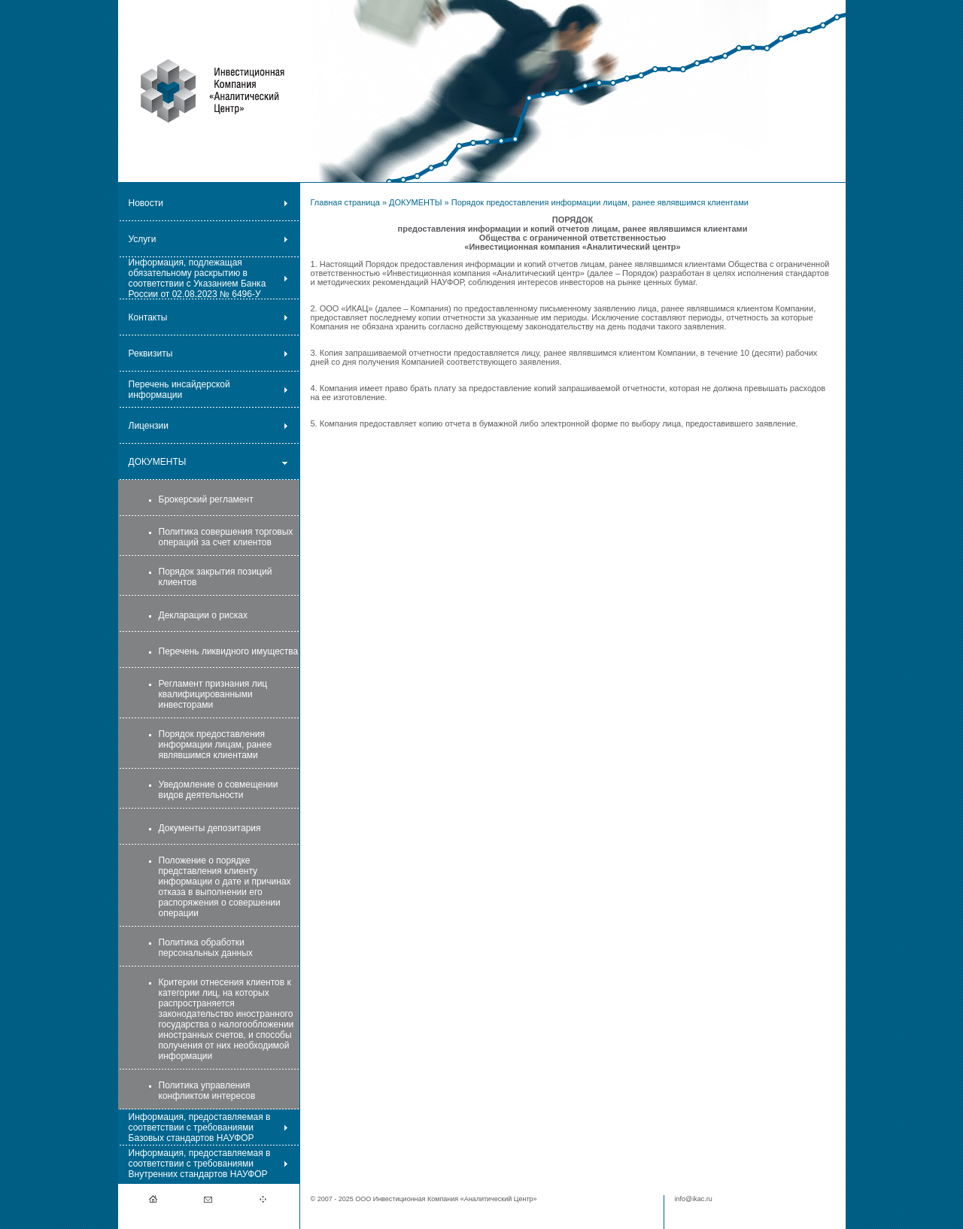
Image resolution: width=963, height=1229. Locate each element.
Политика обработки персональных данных (206, 947)
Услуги (142, 239)
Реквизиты (151, 353)
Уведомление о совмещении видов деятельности (218, 789)
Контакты (148, 317)
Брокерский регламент (206, 499)
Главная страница (345, 202)
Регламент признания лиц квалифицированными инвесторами (213, 694)
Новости (146, 203)
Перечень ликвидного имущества (229, 651)
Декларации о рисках (203, 615)
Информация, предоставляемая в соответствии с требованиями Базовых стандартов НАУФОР (200, 1127)
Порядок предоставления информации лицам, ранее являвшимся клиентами (215, 744)
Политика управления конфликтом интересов (207, 1090)
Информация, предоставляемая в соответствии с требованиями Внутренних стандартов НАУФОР (200, 1163)
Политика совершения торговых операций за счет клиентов (226, 537)
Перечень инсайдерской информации (179, 389)
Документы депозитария (210, 828)
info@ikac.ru (693, 1199)
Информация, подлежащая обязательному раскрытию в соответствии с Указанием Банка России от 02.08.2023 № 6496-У (197, 278)
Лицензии (149, 425)
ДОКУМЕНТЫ (158, 462)
